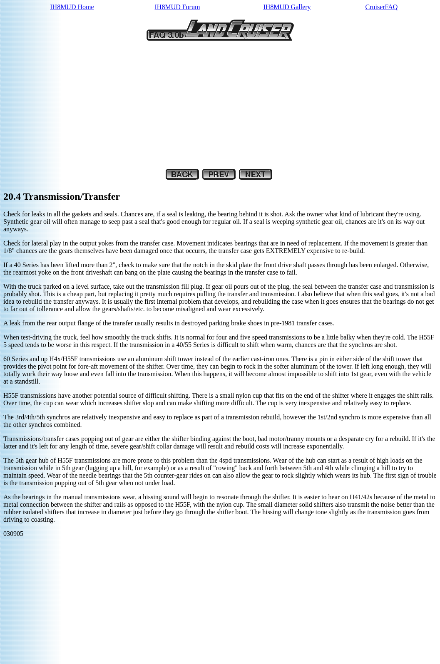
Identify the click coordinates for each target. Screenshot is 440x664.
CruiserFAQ (381, 6)
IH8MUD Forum (177, 6)
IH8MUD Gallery (287, 6)
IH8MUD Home (72, 6)
